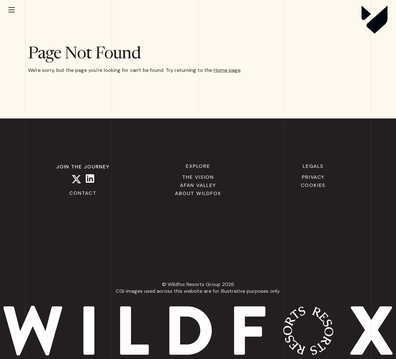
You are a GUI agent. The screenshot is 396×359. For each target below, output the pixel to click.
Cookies (313, 185)
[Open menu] (16, 10)
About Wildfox (198, 193)
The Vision (198, 177)
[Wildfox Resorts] (375, 32)
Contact (82, 193)
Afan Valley (198, 185)
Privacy (313, 177)
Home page (227, 70)
